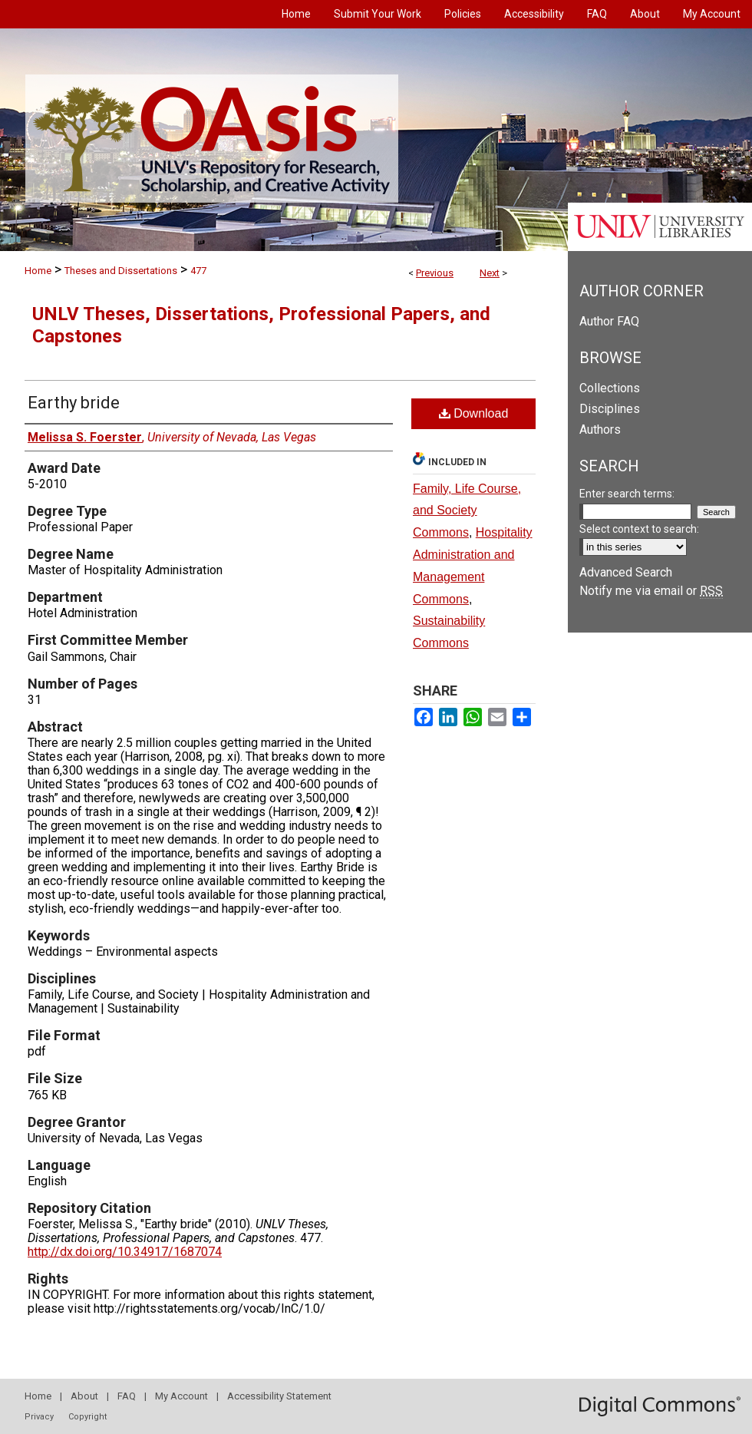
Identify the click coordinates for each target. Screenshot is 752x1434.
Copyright (87, 1417)
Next (490, 273)
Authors (600, 429)
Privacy (39, 1417)
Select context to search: (639, 529)
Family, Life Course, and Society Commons (467, 511)
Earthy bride (74, 402)
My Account (181, 1396)
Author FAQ (609, 321)
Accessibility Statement (279, 1396)
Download (474, 413)
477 (198, 270)
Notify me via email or (651, 590)
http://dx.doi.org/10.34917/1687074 (125, 1251)
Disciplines (609, 408)
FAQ (126, 1396)
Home (38, 270)
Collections (609, 388)
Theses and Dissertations (120, 270)
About (84, 1396)
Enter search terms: (626, 493)
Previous (435, 273)
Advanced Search (625, 572)
